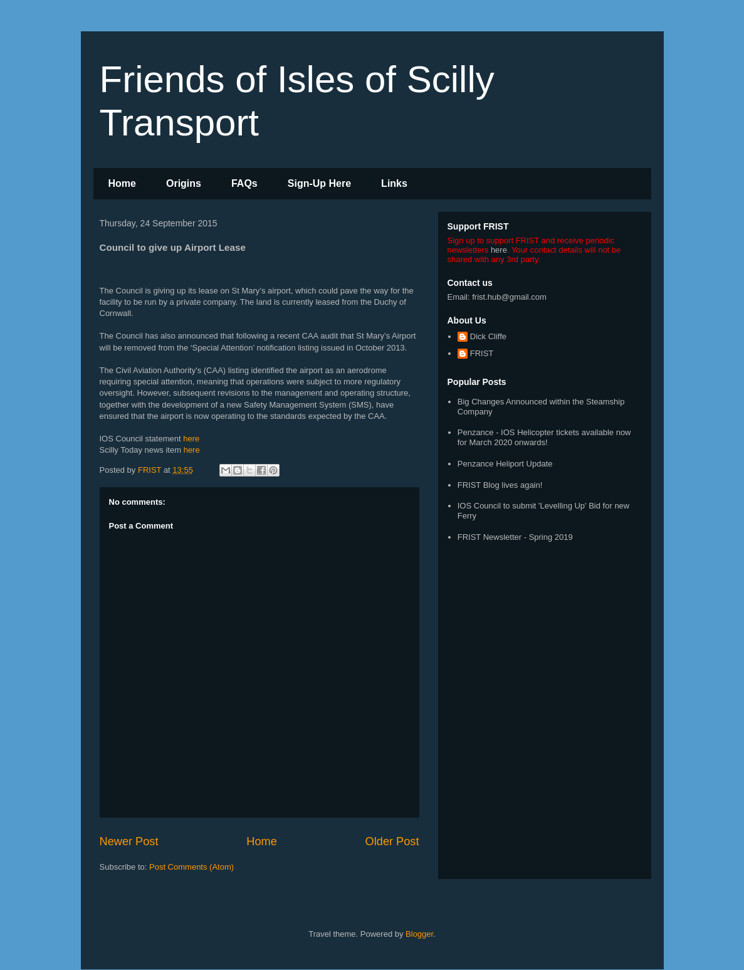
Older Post (392, 841)
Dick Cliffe (488, 336)
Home (122, 183)
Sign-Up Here (319, 183)
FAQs (244, 183)
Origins (183, 183)
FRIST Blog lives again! (500, 485)
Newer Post (129, 841)
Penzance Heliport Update (505, 463)
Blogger (419, 934)
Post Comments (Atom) (191, 867)
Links (394, 183)
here (191, 438)
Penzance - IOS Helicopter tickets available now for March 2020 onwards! (544, 437)
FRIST (482, 353)
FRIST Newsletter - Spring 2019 (515, 537)
